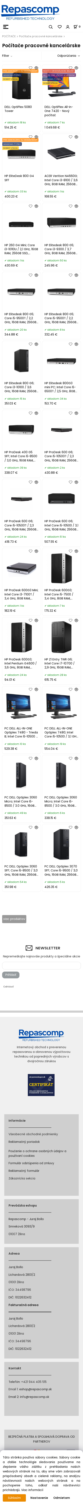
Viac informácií (32, 1490)
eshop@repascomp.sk (35, 1389)
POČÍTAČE (9, 36)
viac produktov (14, 919)
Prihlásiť (10, 975)
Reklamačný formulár (24, 1171)
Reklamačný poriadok (24, 1142)
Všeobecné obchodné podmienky (33, 1134)
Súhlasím (14, 1498)
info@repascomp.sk (34, 1397)
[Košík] (78, 26)
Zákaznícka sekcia (22, 1178)
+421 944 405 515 (34, 1382)
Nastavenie (39, 1498)
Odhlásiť (8, 986)
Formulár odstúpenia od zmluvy (31, 1163)
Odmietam (61, 1498)
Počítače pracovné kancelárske (40, 36)
